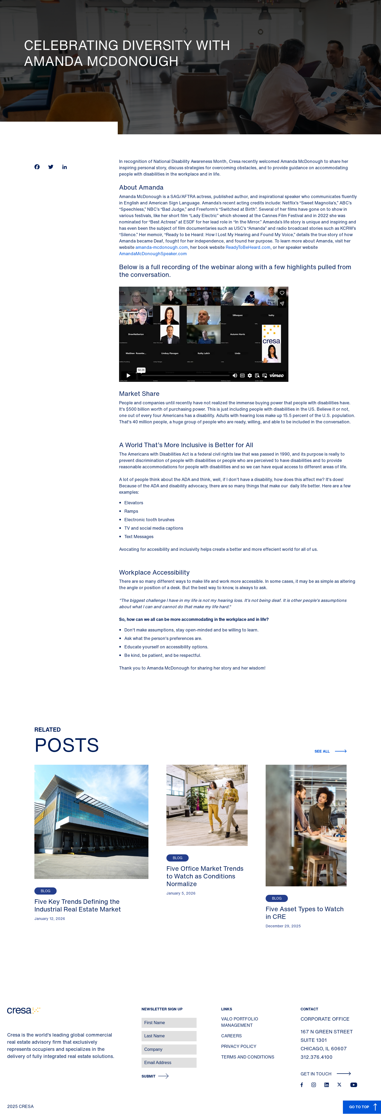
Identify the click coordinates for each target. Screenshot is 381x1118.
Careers (231, 1036)
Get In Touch (326, 1074)
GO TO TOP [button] (359, 1107)
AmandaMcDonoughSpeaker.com (153, 253)
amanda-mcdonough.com (161, 247)
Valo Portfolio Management (239, 1022)
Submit (149, 1076)
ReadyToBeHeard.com (248, 247)
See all (323, 751)
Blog (45, 891)
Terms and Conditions (247, 1057)
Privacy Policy (238, 1046)
